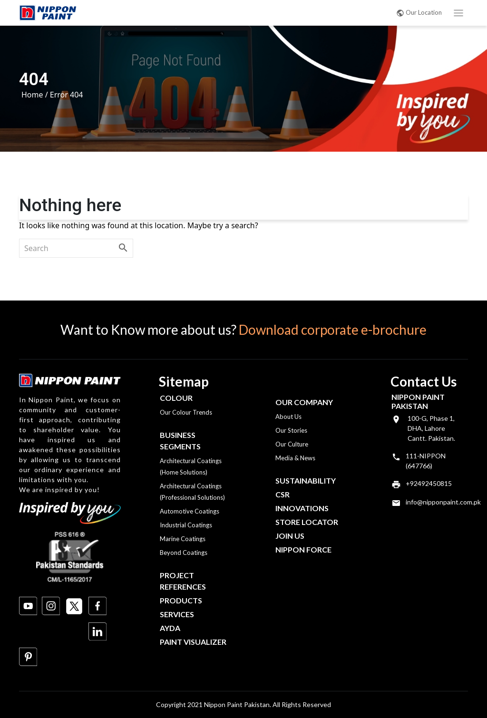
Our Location (419, 12)
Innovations (302, 508)
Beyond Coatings (183, 552)
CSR (282, 494)
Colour (176, 397)
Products (181, 600)
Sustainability (305, 480)
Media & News (295, 458)
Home (32, 94)
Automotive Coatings (189, 511)
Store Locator (306, 521)
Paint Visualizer (193, 641)
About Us (288, 416)
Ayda (170, 627)
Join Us (289, 535)
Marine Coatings (182, 539)
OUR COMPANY (304, 402)
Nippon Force (303, 549)
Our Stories (291, 430)
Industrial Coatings (186, 525)
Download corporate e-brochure (333, 329)
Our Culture (291, 444)
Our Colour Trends (186, 412)
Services (177, 614)
